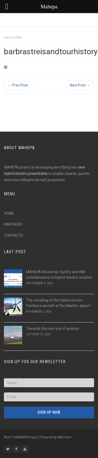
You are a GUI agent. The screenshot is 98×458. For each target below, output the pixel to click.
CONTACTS (13, 235)
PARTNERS (13, 224)
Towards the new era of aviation (52, 328)
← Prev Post (18, 85)
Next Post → (80, 85)
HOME (9, 213)
